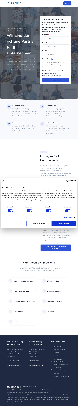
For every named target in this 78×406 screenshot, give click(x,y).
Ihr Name (45, 35)
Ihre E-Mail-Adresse (48, 43)
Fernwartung (56, 346)
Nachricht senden (55, 80)
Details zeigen (67, 217)
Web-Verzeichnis (58, 356)
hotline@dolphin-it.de (14, 366)
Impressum (56, 373)
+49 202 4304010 (13, 361)
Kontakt (55, 353)
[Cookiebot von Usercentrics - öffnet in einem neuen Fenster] (68, 181)
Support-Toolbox (58, 350)
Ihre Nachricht (49, 59)
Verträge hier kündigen (60, 376)
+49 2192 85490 (34, 361)
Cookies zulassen (64, 223)
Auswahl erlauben (39, 223)
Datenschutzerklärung (59, 364)
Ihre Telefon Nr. (47, 51)
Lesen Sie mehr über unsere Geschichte (56, 247)
